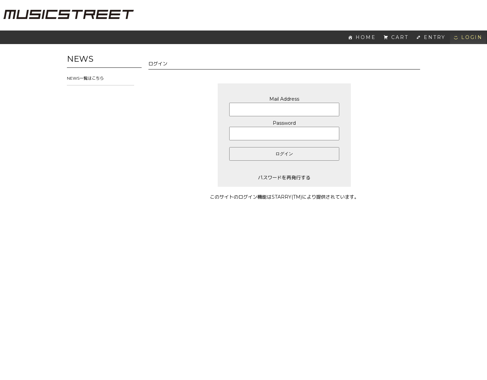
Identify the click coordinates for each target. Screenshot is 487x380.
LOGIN (472, 37)
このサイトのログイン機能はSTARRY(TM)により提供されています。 (284, 197)
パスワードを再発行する (284, 178)
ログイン (284, 153)
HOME (366, 37)
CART (399, 37)
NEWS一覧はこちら (85, 78)
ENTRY (435, 37)
